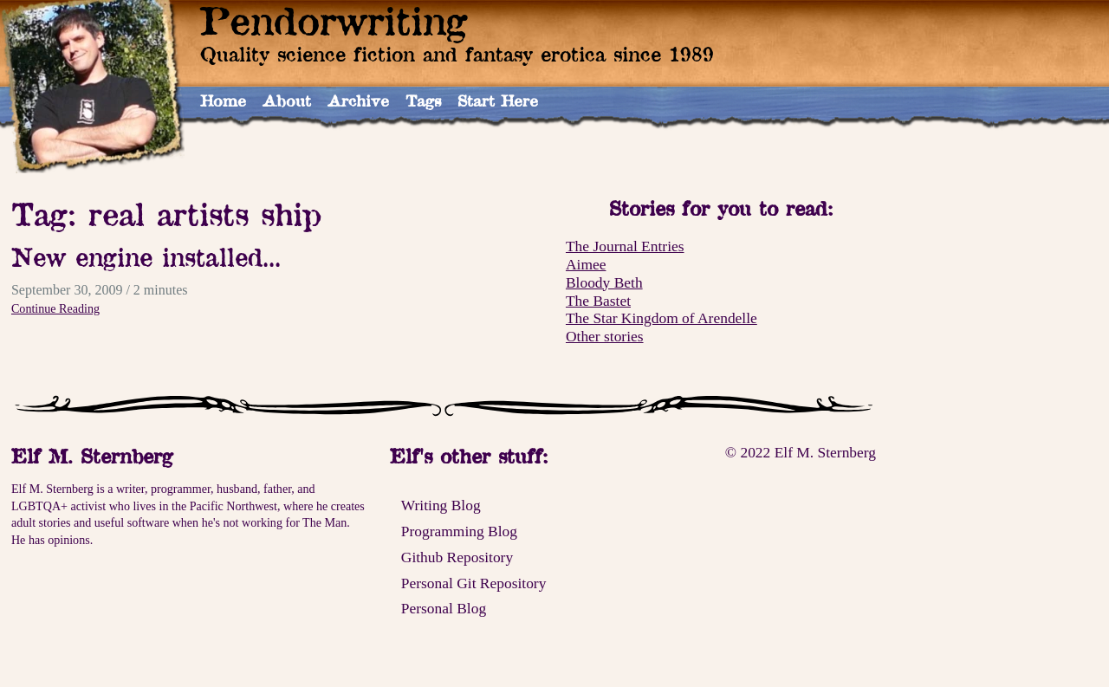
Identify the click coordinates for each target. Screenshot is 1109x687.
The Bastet (598, 300)
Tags (423, 100)
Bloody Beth (604, 282)
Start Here (497, 100)
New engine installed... (146, 257)
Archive (358, 100)
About (287, 100)
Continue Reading (55, 308)
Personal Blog (443, 608)
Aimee (586, 264)
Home (223, 100)
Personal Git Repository (474, 583)
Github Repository (457, 557)
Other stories (605, 336)
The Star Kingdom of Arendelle (661, 318)
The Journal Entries (625, 246)
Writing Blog (441, 505)
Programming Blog (459, 531)
